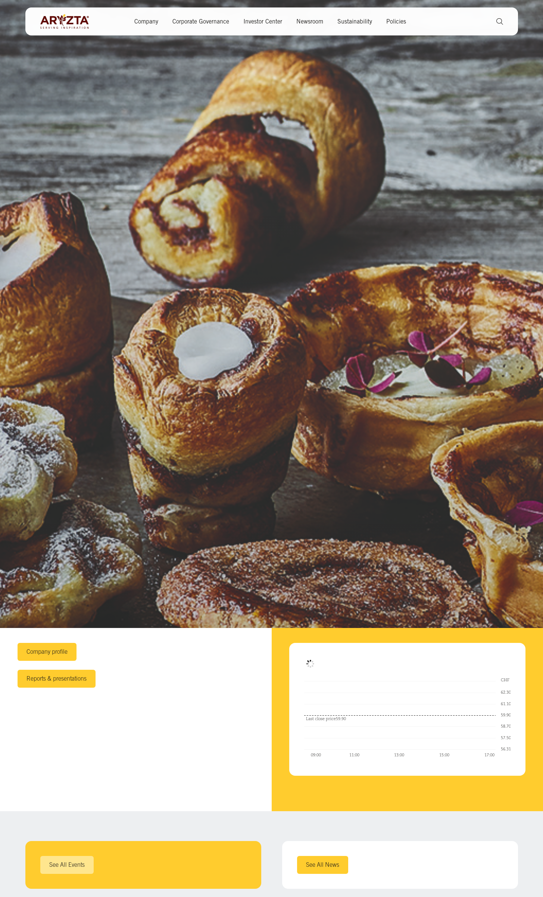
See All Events (67, 864)
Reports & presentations (56, 678)
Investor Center (262, 21)
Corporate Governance (200, 21)
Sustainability (354, 21)
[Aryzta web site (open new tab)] (68, 21)
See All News (322, 864)
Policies (396, 21)
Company (146, 21)
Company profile (47, 651)
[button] (497, 21)
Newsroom (309, 21)
